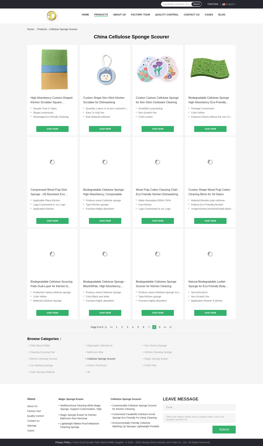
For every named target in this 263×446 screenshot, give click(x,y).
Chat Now (213, 4)
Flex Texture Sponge (156, 345)
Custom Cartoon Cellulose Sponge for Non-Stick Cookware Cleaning (157, 100)
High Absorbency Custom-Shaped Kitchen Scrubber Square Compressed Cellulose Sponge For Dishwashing (52, 100)
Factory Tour (140, 14)
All (88, 372)
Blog (221, 14)
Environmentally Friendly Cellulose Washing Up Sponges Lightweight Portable (135, 424)
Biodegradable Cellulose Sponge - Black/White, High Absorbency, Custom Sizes (104, 284)
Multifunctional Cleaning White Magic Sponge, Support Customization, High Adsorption (81, 407)
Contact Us (192, 14)
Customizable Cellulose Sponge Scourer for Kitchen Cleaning (134, 407)
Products (101, 14)
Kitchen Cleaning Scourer (43, 358)
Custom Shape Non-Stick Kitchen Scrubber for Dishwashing (103, 100)
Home (85, 14)
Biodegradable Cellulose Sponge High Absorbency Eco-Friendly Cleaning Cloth (208, 100)
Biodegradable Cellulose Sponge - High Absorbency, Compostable (104, 192)
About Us (119, 14)
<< (111, 327)
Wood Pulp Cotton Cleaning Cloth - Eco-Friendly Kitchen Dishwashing (157, 192)
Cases (209, 14)
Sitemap (31, 425)
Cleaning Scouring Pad (42, 352)
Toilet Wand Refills (40, 345)
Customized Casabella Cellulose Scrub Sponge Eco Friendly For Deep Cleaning (134, 416)
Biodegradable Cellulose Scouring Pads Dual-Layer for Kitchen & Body (51, 284)
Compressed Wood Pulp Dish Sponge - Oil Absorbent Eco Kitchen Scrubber (49, 192)
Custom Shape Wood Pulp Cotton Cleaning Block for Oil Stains (209, 192)
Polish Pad (150, 365)
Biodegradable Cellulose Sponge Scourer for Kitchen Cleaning (156, 284)
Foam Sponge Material (42, 372)
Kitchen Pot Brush (97, 365)
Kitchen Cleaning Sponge (158, 352)
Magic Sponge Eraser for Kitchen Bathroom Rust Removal (78, 416)
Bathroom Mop (95, 352)
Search (196, 4)
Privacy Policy (62, 442)
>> (165, 327)
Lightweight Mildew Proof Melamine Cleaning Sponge (79, 425)
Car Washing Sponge (41, 365)
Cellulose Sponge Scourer (101, 358)
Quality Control (167, 14)
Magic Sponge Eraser (156, 358)
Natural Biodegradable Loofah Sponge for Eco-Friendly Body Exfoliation (206, 284)
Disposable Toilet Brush (100, 345)
